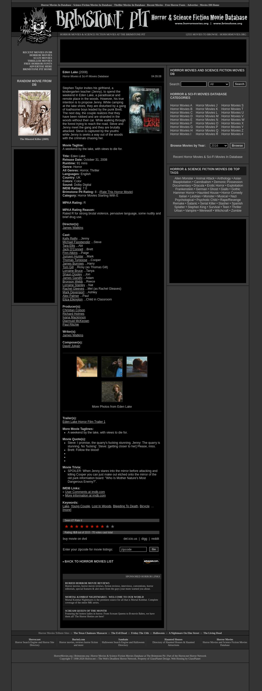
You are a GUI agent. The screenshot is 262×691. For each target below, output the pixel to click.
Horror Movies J (206, 105)
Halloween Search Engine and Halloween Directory (123, 643)
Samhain (123, 639)
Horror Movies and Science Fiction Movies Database (225, 643)
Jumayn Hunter (73, 256)
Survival (214, 207)
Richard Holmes (73, 314)
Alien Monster (183, 178)
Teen (226, 207)
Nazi (234, 196)
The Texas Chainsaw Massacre (90, 633)
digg (144, 539)
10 (112, 526)
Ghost (214, 189)
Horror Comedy (232, 193)
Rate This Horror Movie (116, 192)
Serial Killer (208, 203)
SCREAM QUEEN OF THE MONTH (86, 610)
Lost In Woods (102, 506)
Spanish (237, 203)
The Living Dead (212, 633)
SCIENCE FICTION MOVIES (100, 34)
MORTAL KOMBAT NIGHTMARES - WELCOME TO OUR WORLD (104, 597)
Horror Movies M (207, 116)
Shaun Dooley (72, 274)
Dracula (199, 185)
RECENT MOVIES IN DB (37, 52)
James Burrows (73, 263)
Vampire (190, 210)
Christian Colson (74, 310)
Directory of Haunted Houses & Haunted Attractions (173, 643)
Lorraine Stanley (74, 285)
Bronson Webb (73, 281)
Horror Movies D (181, 116)
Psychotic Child (206, 200)
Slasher (224, 203)
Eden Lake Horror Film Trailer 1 (84, 422)
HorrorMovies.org (63, 655)
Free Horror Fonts (175, 5)
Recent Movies (155, 5)
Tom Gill (68, 267)
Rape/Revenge (230, 200)
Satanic (192, 203)
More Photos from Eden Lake (112, 406)
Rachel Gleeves (73, 288)
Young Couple (80, 506)
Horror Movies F (181, 123)
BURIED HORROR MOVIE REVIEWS (87, 583)
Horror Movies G (181, 127)
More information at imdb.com (85, 495)
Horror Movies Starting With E (98, 195)
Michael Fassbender (76, 242)
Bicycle (144, 506)
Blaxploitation (182, 182)
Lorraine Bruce (73, 271)
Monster (208, 196)
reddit (155, 539)
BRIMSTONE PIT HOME (37, 69)
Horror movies (66, 642)
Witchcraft (221, 210)
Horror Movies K (207, 109)
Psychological (184, 200)
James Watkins (73, 228)
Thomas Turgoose (75, 260)
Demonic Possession (228, 182)
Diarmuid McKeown (76, 321)
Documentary (182, 185)
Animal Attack (205, 178)
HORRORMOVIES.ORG (233, 34)
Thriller (237, 207)
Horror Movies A (181, 105)
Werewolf (205, 210)
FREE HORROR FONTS (38, 63)
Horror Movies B (181, 109)
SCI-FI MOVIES (42, 58)
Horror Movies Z (232, 130)
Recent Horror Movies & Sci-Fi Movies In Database (208, 157)
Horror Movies (225, 639)
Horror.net (35, 639)
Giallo (225, 189)
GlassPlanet (194, 658)
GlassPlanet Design (160, 658)
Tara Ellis (69, 245)
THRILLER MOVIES (40, 60)
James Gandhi (72, 278)
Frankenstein (184, 189)
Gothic (235, 189)
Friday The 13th (140, 633)
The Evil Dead (119, 633)
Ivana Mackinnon (74, 317)
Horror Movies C (181, 112)
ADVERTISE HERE (40, 66)
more (66, 510)
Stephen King (197, 207)
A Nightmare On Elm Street (184, 633)
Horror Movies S (232, 105)
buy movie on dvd (75, 539)
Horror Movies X (232, 123)
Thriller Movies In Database (129, 5)
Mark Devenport (73, 292)
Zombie (236, 210)
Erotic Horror (215, 185)
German (201, 189)
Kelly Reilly (70, 238)
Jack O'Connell (73, 249)
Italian (183, 196)
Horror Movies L (206, 112)
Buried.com (78, 639)
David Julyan (71, 346)
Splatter (179, 207)
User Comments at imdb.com (85, 492)
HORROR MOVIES (70, 34)
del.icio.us (130, 539)
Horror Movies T (232, 109)
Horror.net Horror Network (192, 655)
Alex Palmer (71, 296)
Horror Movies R (207, 134)
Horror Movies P (207, 127)
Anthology (224, 178)
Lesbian (195, 196)
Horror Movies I (180, 134)
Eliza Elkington (73, 299)
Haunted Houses (173, 639)
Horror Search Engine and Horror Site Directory (34, 643)
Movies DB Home (209, 5)
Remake (178, 203)
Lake (66, 506)
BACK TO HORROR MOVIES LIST (89, 561)
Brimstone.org (81, 655)
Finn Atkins (70, 253)
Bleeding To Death (125, 506)
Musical (222, 196)
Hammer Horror (183, 193)
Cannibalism (202, 182)
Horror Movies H (181, 130)
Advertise (192, 5)
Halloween (159, 633)
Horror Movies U (232, 112)
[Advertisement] (34, 226)
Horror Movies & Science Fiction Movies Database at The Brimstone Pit (128, 655)
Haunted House (208, 193)
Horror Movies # (232, 134)
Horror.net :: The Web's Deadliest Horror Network (111, 658)
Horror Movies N (207, 120)
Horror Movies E (181, 120)
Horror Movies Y (232, 127)
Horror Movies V (232, 116)
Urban (178, 210)
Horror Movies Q (207, 130)
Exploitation (235, 185)
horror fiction (91, 642)
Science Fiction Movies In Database (92, 5)
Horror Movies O (207, 123)
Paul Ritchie (71, 324)
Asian (237, 178)
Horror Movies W (232, 120)
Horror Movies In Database (56, 5)
